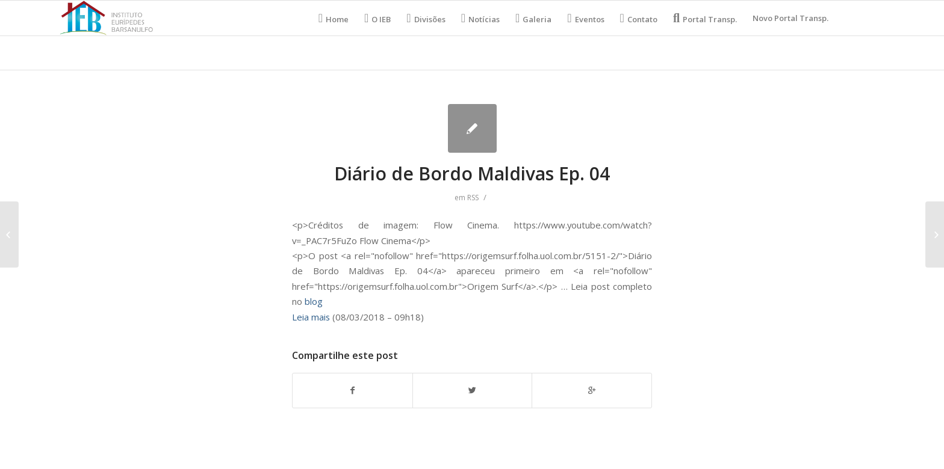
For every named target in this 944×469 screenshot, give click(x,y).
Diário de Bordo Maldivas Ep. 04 (472, 173)
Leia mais (311, 317)
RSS (473, 197)
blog (314, 301)
